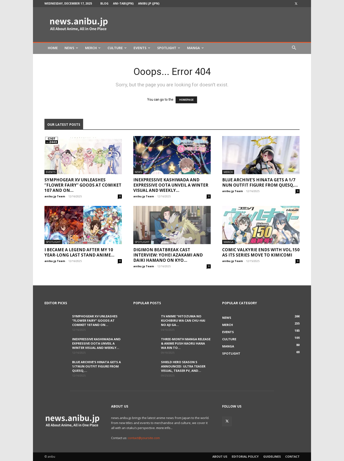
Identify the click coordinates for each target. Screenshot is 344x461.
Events (142, 48)
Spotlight (168, 48)
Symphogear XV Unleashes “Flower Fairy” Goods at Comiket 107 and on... (82, 185)
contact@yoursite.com (144, 438)
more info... (164, 428)
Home (53, 48)
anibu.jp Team (54, 196)
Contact (292, 457)
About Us (219, 457)
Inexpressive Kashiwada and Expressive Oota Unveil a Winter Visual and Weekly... (170, 185)
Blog (104, 3)
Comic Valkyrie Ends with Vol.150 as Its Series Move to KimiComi (261, 252)
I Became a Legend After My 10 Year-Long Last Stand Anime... (79, 252)
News (71, 48)
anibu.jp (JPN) (148, 3)
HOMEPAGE (186, 99)
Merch (93, 48)
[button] (294, 48)
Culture (117, 48)
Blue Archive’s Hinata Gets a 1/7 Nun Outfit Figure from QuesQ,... (260, 182)
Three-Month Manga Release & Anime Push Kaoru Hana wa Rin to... (185, 343)
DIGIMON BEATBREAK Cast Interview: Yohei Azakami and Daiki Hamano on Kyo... (168, 255)
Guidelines (272, 457)
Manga (195, 48)
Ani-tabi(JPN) (123, 3)
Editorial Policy (245, 457)
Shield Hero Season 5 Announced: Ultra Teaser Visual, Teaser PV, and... (183, 366)
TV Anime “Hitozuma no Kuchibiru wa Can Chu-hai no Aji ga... (183, 320)
